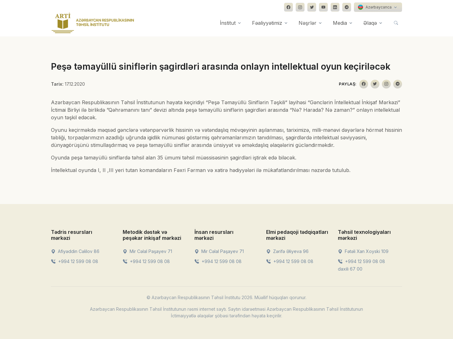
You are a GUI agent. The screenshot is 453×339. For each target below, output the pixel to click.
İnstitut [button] (228, 23)
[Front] (93, 23)
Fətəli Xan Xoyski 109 (363, 251)
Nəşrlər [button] (307, 23)
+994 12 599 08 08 (74, 261)
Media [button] (340, 23)
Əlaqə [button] (370, 23)
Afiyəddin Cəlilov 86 (75, 251)
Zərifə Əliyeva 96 (287, 251)
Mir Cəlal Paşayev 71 (147, 251)
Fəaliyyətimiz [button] (267, 23)
